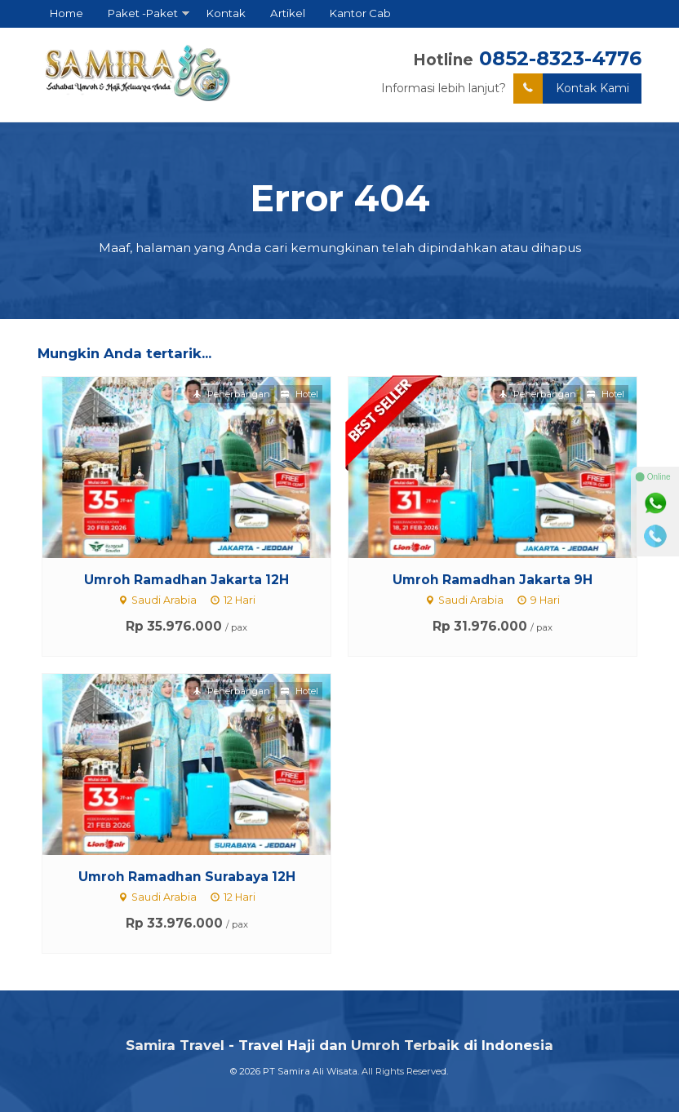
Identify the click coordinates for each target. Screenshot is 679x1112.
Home (66, 13)
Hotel (299, 394)
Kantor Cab (360, 13)
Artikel (287, 13)
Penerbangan (231, 394)
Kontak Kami (571, 88)
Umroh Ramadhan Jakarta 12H (186, 579)
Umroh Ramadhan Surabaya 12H (186, 876)
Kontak (226, 13)
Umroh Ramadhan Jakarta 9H (492, 579)
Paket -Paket (143, 13)
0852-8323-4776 (560, 58)
